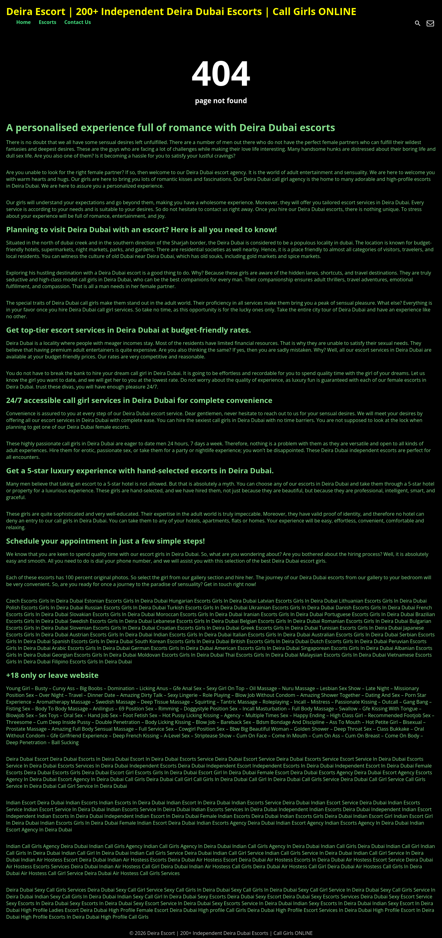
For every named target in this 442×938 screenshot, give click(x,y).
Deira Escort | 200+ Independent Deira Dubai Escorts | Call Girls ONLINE (181, 11)
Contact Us (77, 22)
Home (23, 22)
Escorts (47, 22)
